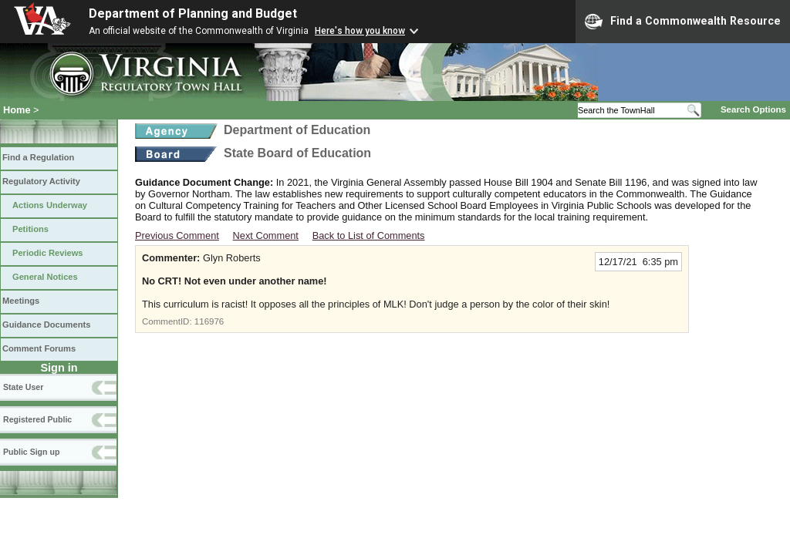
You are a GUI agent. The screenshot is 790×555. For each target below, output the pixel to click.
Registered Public (37, 419)
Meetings (20, 300)
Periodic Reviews (47, 252)
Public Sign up (31, 451)
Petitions (30, 229)
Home (17, 110)
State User (23, 387)
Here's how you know (360, 30)
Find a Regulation (38, 157)
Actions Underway (49, 205)
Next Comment (266, 235)
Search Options (753, 109)
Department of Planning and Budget (193, 13)
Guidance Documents (46, 324)
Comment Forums (39, 348)
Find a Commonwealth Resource (683, 21)
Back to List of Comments (368, 235)
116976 (209, 321)
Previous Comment (177, 235)
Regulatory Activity (41, 181)
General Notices (45, 276)
